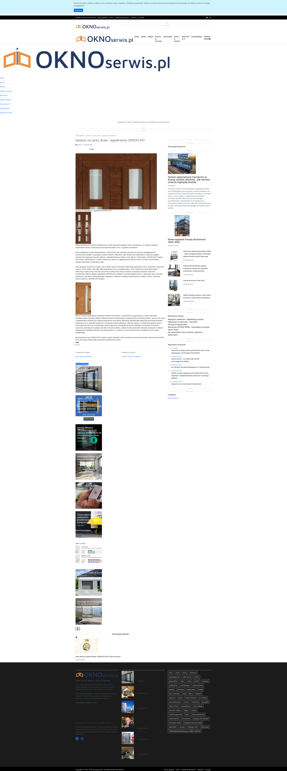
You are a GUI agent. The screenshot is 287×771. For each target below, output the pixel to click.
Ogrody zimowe (207, 38)
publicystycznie (174, 677)
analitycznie (173, 685)
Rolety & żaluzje (158, 39)
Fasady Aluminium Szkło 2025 (193, 280)
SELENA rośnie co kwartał (131, 356)
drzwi (78, 345)
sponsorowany (197, 685)
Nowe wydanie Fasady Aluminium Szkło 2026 (187, 240)
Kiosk (111, 17)
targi (184, 694)
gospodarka (173, 681)
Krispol (193, 710)
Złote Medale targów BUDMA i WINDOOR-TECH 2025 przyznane (98, 657)
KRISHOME (173, 727)
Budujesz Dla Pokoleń (201, 719)
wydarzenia (191, 689)
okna (170, 673)
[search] (210, 40)
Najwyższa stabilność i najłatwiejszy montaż (186, 319)
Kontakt (141, 17)
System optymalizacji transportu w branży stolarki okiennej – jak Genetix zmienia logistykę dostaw (189, 179)
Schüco (186, 702)
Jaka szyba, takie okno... (84, 356)
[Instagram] (82, 739)
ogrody (171, 689)
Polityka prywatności (122, 17)
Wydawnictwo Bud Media (193, 723)
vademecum (187, 677)
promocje (180, 689)
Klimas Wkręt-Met (198, 714)
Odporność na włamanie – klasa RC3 (182, 322)
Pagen (186, 710)
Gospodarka (196, 37)
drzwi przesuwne (175, 702)
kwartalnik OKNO (175, 723)
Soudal (182, 727)
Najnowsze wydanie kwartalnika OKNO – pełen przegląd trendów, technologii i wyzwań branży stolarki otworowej (197, 253)
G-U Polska (203, 698)
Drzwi (143, 37)
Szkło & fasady (177, 39)
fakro (191, 694)
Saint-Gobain (198, 706)
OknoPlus (195, 702)
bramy (197, 677)
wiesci (184, 673)
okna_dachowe (174, 694)
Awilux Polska (173, 706)
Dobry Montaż (174, 719)
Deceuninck (186, 719)
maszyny (205, 681)
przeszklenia (186, 706)
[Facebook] (77, 739)
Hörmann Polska (174, 710)
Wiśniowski (205, 727)
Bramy (151, 37)
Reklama (134, 17)
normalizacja (184, 685)
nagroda (172, 698)
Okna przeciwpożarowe (177, 324)
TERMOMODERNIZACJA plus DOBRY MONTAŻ (184, 731)
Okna (136, 37)
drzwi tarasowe (190, 698)
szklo (182, 681)
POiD (187, 714)
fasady (200, 689)
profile (196, 681)
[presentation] (77, 628)
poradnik (205, 702)
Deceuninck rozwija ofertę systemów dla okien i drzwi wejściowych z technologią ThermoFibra (150, 674)
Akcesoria (167, 37)
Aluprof (198, 694)
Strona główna (102, 17)
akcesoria (193, 673)
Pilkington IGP (193, 727)
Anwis (180, 698)
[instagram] (210, 17)
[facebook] (207, 17)
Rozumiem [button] (78, 10)
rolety (189, 681)
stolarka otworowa (175, 714)
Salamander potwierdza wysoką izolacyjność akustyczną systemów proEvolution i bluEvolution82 (195, 268)
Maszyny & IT (186, 38)
